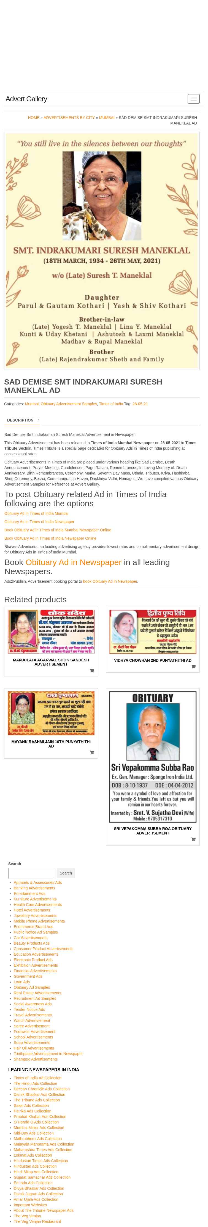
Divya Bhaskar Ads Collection (39, 1188)
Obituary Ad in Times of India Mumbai (36, 513)
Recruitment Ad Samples (35, 998)
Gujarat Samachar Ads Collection (42, 1177)
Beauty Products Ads (32, 943)
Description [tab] (20, 420)
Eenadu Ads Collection (33, 1183)
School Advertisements (33, 1037)
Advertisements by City (69, 117)
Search (14, 864)
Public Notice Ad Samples (36, 932)
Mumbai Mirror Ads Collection (39, 1127)
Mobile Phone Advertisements (39, 921)
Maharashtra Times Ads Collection (43, 1150)
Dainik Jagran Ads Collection (38, 1194)
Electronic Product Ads (33, 960)
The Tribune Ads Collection (37, 1100)
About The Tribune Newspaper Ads (44, 1210)
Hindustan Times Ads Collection (41, 1161)
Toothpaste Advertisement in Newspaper (48, 1053)
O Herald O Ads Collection (36, 1122)
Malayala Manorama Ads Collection (44, 1144)
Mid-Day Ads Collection (34, 1133)
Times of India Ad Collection (37, 1078)
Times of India (111, 404)
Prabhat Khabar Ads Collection (40, 1116)
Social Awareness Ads (33, 1004)
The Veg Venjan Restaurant (37, 1221)
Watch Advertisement (32, 1020)
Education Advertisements (36, 954)
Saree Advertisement (32, 1026)
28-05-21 (140, 404)
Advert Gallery (26, 99)
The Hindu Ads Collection (35, 1083)
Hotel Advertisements (32, 910)
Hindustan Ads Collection (35, 1166)
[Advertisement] (104, 50)
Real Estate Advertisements (37, 993)
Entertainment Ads (29, 893)
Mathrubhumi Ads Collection (38, 1138)
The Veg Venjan (27, 1216)
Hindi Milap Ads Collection (36, 1172)
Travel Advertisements (33, 1015)
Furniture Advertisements (35, 899)
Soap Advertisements (32, 1042)
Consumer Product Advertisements (43, 949)
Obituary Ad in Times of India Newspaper (39, 522)
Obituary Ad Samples (32, 987)
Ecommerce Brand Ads (33, 926)
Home (33, 117)
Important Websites (30, 1205)
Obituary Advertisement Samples (69, 404)
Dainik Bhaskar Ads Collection (39, 1094)
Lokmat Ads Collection (33, 1155)
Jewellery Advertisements (35, 915)
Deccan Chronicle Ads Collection (42, 1089)
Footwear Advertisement (34, 1031)
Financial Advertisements (35, 971)
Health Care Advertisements (38, 904)
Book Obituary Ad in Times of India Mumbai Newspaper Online (57, 530)
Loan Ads (22, 982)
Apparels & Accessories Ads (38, 882)
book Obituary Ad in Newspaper (110, 581)
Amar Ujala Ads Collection (36, 1199)
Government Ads (28, 976)
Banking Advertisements (34, 888)
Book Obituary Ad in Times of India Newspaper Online (50, 538)
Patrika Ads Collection (32, 1111)
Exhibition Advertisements (36, 965)
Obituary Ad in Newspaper (74, 562)
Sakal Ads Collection (31, 1105)
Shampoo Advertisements (36, 1059)
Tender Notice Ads (29, 1009)
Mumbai (107, 117)
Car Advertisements (30, 938)
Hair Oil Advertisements (34, 1048)
